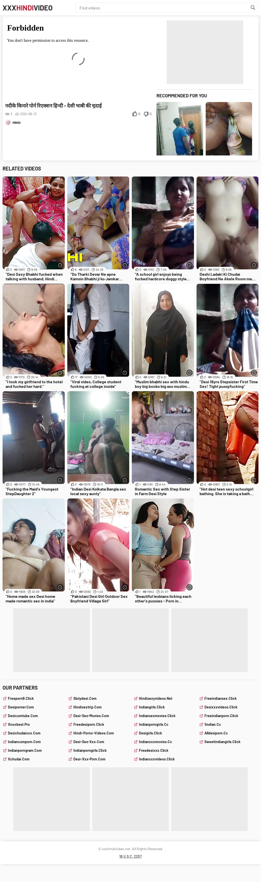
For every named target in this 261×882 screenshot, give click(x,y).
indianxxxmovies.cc (155, 742)
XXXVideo (28, 7)
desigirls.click (150, 733)
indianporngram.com (25, 750)
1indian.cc (212, 724)
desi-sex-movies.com (91, 716)
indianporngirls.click (90, 750)
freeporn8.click (21, 698)
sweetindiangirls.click (222, 742)
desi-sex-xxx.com (88, 742)
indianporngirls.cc (153, 724)
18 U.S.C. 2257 (130, 856)
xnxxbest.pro (19, 724)
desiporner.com (21, 707)
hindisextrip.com (87, 707)
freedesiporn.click (88, 724)
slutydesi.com (85, 698)
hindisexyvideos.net (155, 698)
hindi (16, 122)
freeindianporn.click (221, 716)
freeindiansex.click (220, 698)
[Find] (253, 7)
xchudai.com (19, 759)
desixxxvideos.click (220, 707)
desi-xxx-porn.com (89, 759)
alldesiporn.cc (216, 733)
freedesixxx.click (153, 750)
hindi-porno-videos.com (93, 733)
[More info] (60, 265)
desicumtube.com (23, 716)
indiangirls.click (152, 707)
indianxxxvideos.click (157, 759)
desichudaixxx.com (24, 733)
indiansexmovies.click (157, 716)
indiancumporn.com (24, 742)
